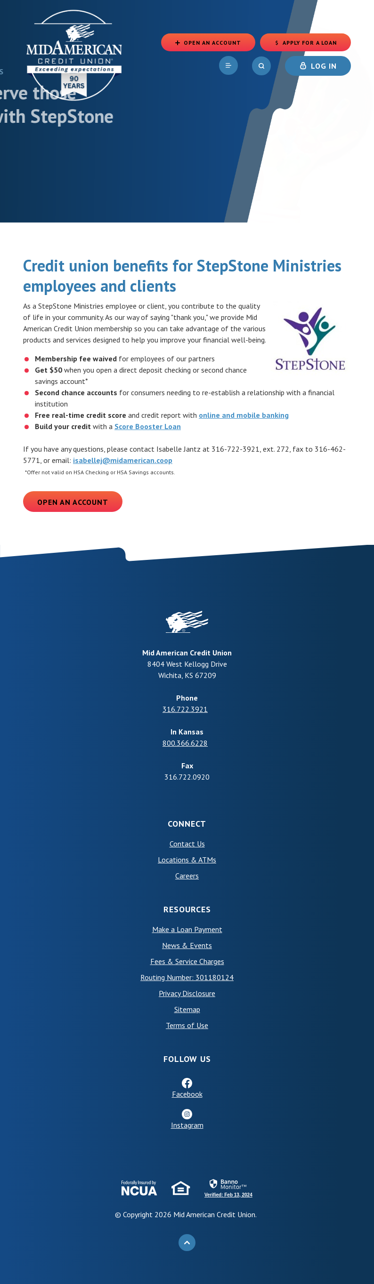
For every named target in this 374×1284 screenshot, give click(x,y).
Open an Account (72, 502)
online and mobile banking (244, 415)
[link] (228, 1187)
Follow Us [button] (187, 1058)
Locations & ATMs (187, 859)
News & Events (187, 945)
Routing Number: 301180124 (187, 977)
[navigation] (228, 65)
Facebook (187, 1094)
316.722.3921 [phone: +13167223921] (185, 709)
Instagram (187, 1125)
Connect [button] (187, 823)
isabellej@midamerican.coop (122, 460)
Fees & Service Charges (187, 961)
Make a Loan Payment (187, 929)
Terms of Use (187, 1025)
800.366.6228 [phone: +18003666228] (185, 743)
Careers (187, 875)
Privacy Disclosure (187, 993)
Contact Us (187, 843)
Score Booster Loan (147, 426)
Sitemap (187, 1009)
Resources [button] (187, 909)
